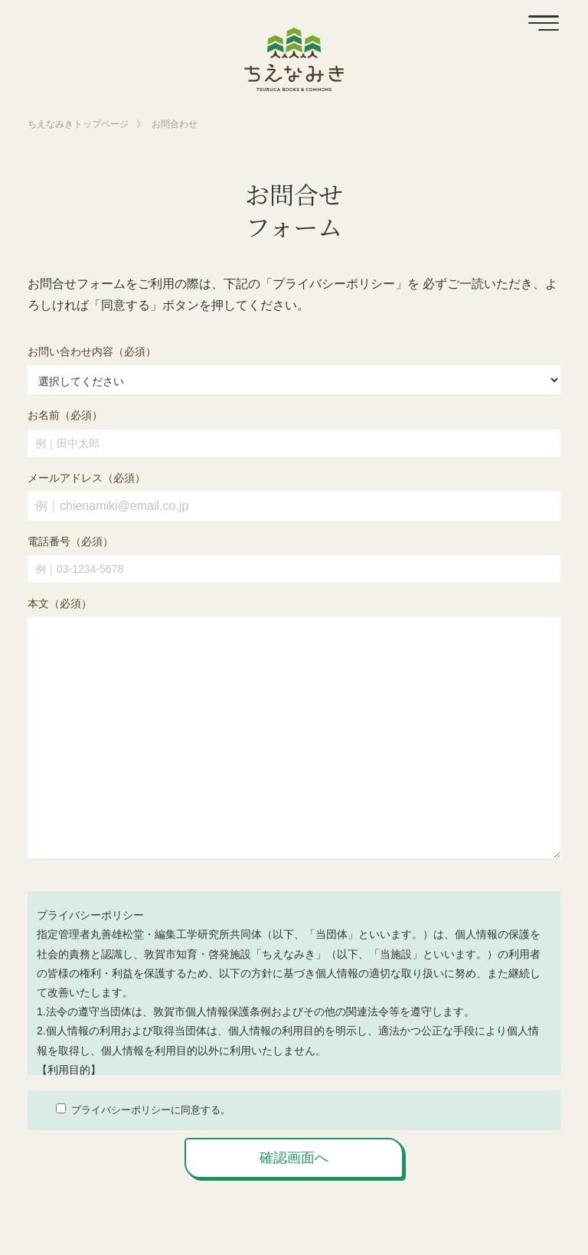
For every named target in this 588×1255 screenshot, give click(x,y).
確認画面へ (294, 1157)
